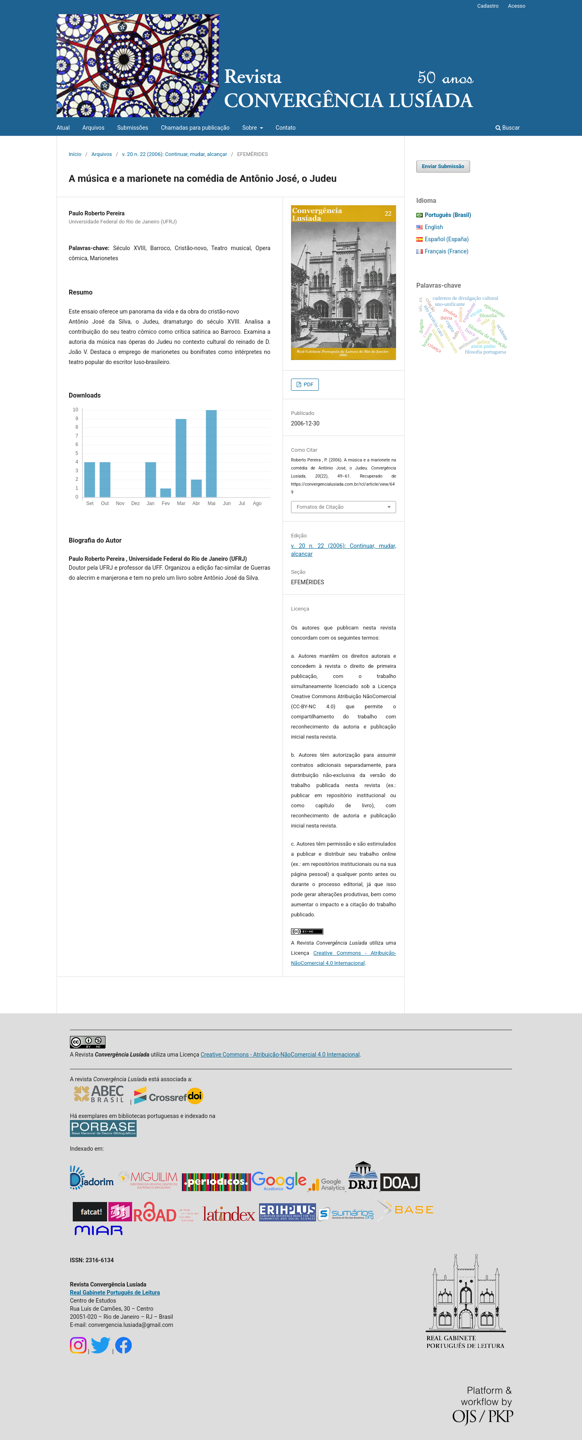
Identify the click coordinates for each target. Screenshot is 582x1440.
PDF (307, 384)
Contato (285, 127)
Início (75, 154)
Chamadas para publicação (195, 127)
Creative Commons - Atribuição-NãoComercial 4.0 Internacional (280, 1054)
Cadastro (488, 6)
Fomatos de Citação (320, 507)
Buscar (508, 127)
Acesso (516, 6)
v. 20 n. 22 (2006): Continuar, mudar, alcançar (174, 154)
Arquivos (93, 127)
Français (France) (446, 251)
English (434, 227)
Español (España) (447, 239)
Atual (63, 127)
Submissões (132, 127)
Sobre (250, 127)
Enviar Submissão (443, 166)
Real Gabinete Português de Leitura (115, 1292)
